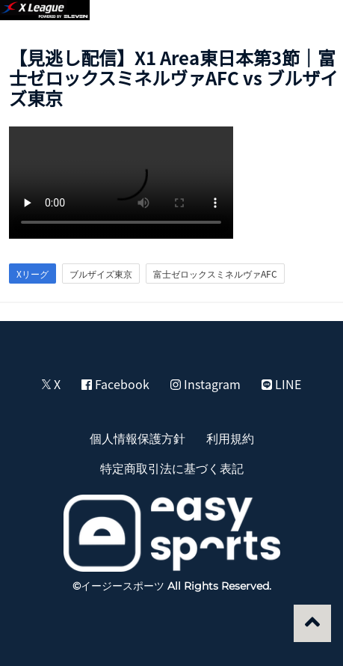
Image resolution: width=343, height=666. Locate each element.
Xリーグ (32, 274)
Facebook (115, 384)
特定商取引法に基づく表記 (172, 468)
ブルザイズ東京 (100, 274)
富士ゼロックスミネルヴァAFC (215, 274)
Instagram (205, 384)
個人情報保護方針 (137, 438)
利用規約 (230, 438)
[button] (314, 19)
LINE (281, 384)
